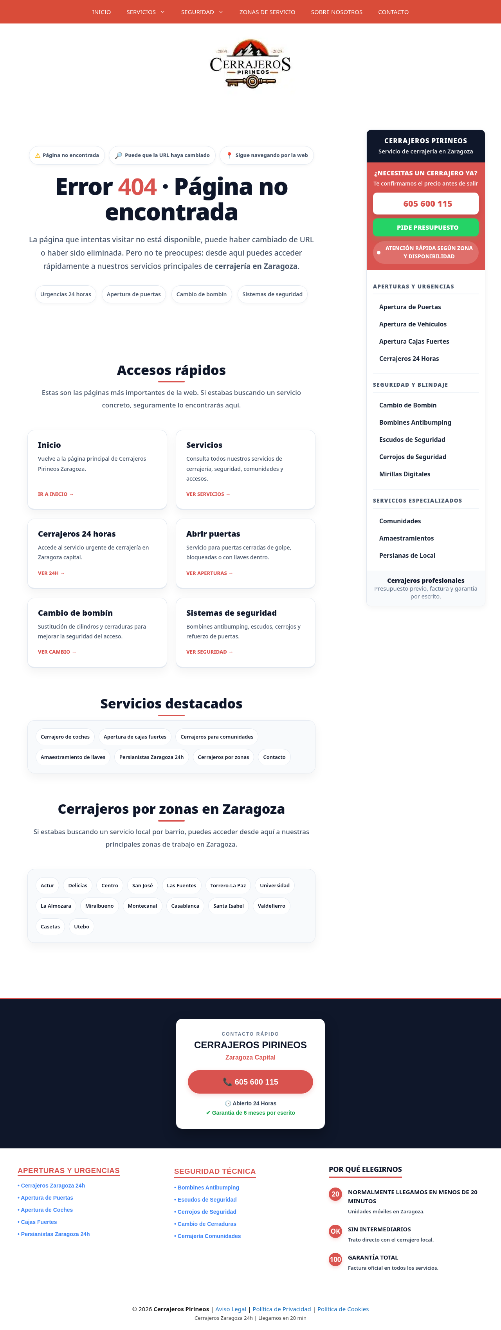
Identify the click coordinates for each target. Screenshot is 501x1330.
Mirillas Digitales (405, 474)
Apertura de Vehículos (413, 324)
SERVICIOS (149, 11)
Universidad (275, 885)
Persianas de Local (407, 555)
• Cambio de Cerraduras (205, 1224)
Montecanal (142, 905)
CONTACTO (393, 12)
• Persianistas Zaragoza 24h (54, 1234)
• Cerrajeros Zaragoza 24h (51, 1185)
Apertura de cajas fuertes (135, 736)
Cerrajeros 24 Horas (409, 358)
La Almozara (56, 905)
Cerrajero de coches (65, 736)
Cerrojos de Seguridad (413, 456)
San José (142, 885)
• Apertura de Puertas (45, 1198)
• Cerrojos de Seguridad (205, 1212)
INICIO (101, 12)
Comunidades (400, 521)
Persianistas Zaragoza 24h (151, 757)
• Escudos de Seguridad (205, 1200)
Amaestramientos (406, 538)
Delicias (77, 885)
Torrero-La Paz (228, 885)
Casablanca (185, 905)
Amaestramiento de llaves (73, 757)
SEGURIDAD (206, 11)
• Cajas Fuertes (37, 1222)
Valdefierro (271, 905)
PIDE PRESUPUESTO (428, 227)
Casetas (50, 926)
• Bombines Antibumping (206, 1187)
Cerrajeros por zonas (223, 757)
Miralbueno (99, 905)
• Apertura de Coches (45, 1210)
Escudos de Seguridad (412, 439)
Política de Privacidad (281, 1309)
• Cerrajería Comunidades (207, 1236)
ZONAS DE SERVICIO (268, 12)
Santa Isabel (228, 905)
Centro (109, 885)
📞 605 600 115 (250, 1082)
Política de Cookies (343, 1309)
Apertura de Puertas (410, 307)
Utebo (81, 926)
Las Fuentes (181, 885)
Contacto (274, 757)
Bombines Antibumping (415, 422)
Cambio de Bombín (408, 405)
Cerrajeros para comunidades (216, 736)
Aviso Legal (230, 1309)
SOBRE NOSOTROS (337, 12)
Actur (47, 885)
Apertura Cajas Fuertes (414, 341)
